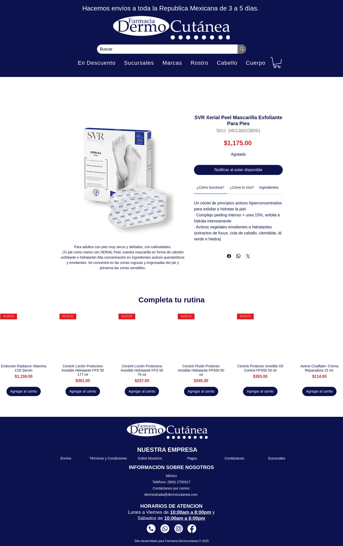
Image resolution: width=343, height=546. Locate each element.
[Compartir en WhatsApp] (239, 256)
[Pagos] (192, 458)
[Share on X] (248, 256)
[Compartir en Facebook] (229, 256)
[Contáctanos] (235, 458)
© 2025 (204, 541)
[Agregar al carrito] (23, 391)
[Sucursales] (277, 458)
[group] (171, 355)
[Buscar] (163, 49)
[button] (277, 62)
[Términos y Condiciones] (108, 458)
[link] (210, 187)
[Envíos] (66, 458)
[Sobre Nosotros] (150, 458)
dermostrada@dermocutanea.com (171, 495)
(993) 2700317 (179, 482)
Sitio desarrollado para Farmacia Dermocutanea (166, 541)
